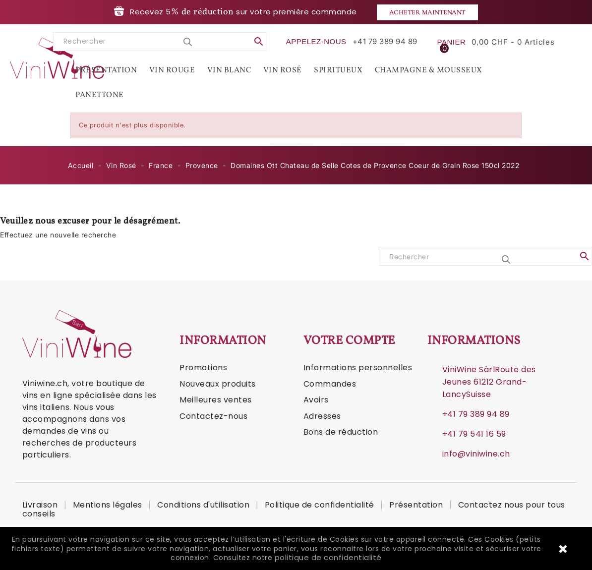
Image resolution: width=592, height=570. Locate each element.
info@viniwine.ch (476, 453)
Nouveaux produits (217, 384)
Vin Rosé (282, 70)
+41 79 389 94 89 (476, 414)
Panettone (99, 95)
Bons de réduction (340, 432)
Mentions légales (109, 505)
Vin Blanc (229, 70)
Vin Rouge (172, 70)
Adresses (322, 416)
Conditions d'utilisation (204, 505)
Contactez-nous (213, 416)
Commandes (329, 384)
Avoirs (316, 399)
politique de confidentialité (328, 557)
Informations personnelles (358, 367)
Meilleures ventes (215, 399)
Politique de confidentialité (321, 505)
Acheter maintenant (427, 12)
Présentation (106, 70)
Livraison (41, 505)
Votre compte (349, 341)
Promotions (203, 367)
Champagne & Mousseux (428, 70)
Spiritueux (338, 70)
